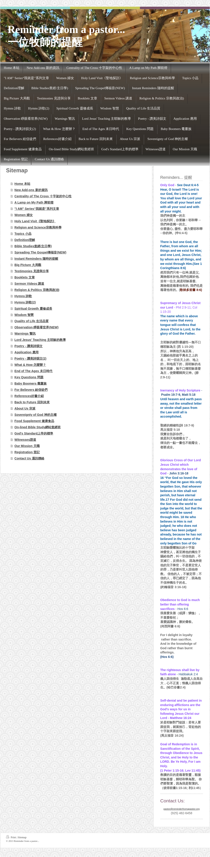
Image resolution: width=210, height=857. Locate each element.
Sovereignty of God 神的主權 (35, 414)
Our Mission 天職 (27, 446)
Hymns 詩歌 (23, 296)
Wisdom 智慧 (24, 315)
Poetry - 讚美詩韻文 (28, 346)
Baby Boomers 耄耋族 (30, 383)
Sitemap (22, 837)
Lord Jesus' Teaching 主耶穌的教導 (40, 340)
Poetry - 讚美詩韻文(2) (30, 358)
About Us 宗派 (24, 408)
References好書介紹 (29, 396)
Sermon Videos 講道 (29, 283)
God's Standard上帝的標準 (33, 433)
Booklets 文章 (24, 277)
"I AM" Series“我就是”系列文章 (36, 208)
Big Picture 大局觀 (27, 265)
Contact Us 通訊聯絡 (29, 458)
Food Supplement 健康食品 (34, 421)
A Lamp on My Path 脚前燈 (34, 202)
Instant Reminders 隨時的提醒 (36, 258)
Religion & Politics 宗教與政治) (36, 290)
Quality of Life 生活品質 (31, 321)
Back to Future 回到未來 (32, 402)
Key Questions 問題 (28, 377)
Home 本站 (22, 183)
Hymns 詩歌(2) (25, 302)
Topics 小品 (22, 233)
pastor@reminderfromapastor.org (181, 809)
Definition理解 (24, 240)
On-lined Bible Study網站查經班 (37, 427)
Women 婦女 (23, 215)
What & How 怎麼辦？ (30, 365)
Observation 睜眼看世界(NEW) (36, 327)
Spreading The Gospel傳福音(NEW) (40, 252)
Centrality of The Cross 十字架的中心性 (43, 196)
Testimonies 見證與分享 (31, 271)
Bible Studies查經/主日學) (33, 246)
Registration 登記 (27, 452)
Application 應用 (26, 352)
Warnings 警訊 (25, 333)
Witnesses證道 (25, 439)
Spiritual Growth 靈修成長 (33, 308)
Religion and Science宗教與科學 (38, 227)
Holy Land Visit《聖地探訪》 (35, 221)
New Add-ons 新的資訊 (31, 190)
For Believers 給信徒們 (31, 389)
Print (11, 837)
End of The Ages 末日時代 (33, 371)
